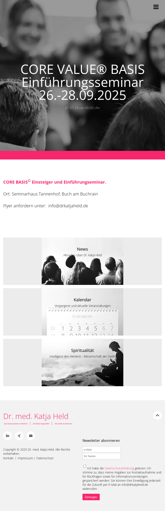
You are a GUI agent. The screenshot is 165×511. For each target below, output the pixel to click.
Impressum (25, 458)
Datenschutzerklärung (119, 468)
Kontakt (8, 458)
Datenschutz (45, 458)
